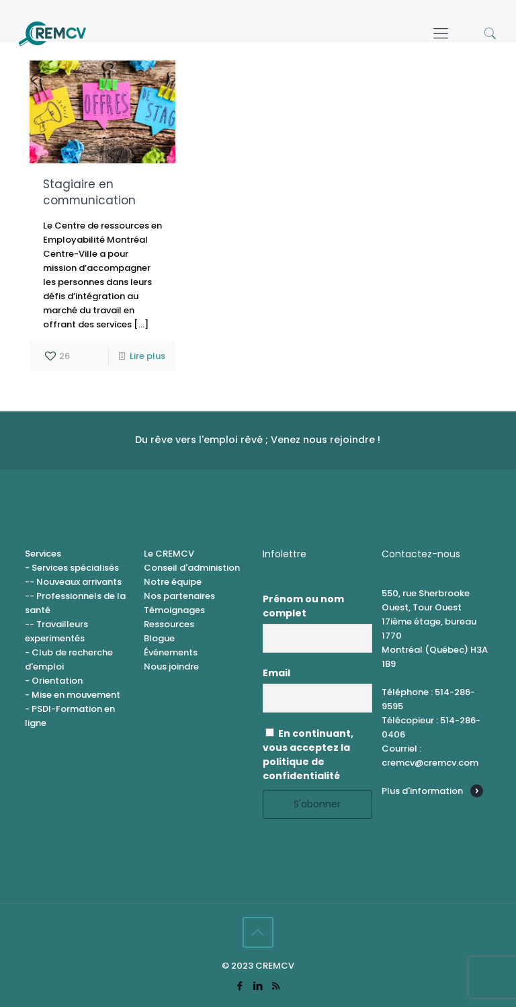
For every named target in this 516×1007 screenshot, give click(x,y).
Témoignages (174, 610)
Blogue (159, 638)
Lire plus (147, 356)
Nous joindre (171, 666)
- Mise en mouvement (72, 694)
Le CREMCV (169, 553)
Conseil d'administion (192, 567)
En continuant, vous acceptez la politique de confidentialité (308, 754)
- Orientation (54, 680)
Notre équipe (173, 581)
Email (276, 673)
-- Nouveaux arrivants (73, 581)
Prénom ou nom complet (303, 606)
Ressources (169, 624)
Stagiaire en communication (89, 192)
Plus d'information (422, 790)
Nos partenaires (179, 596)
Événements (171, 652)
